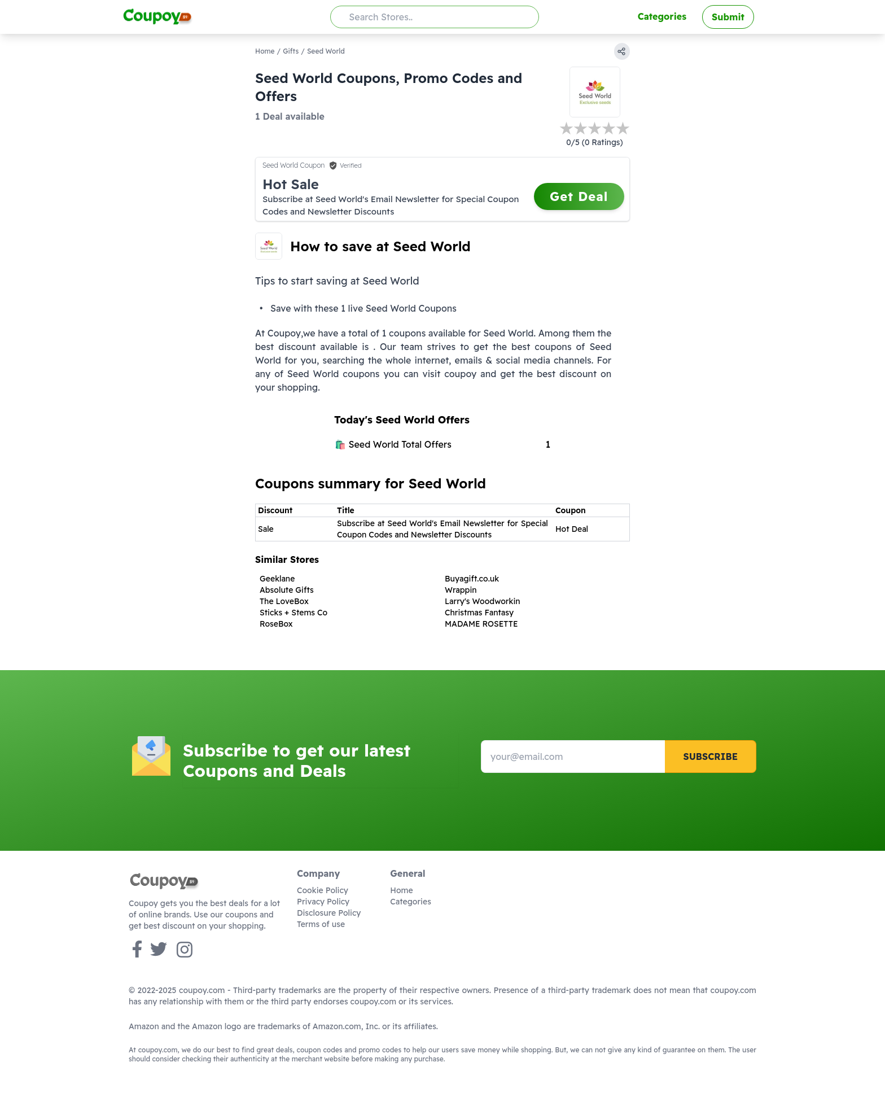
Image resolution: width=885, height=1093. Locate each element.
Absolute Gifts (287, 590)
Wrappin (461, 590)
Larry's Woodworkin (482, 601)
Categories (662, 16)
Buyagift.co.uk (472, 579)
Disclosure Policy (329, 913)
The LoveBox (284, 601)
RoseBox (276, 624)
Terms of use (321, 924)
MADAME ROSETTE (481, 624)
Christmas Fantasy (479, 612)
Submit (728, 17)
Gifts (291, 51)
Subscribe (710, 756)
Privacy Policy (323, 902)
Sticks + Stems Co (293, 612)
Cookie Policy (322, 890)
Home (265, 51)
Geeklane (277, 579)
